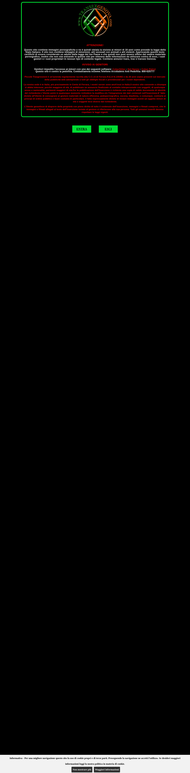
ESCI (108, 129)
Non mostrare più (82, 769)
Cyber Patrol (149, 69)
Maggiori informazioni (107, 769)
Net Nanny (133, 69)
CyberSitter (118, 69)
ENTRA (81, 129)
